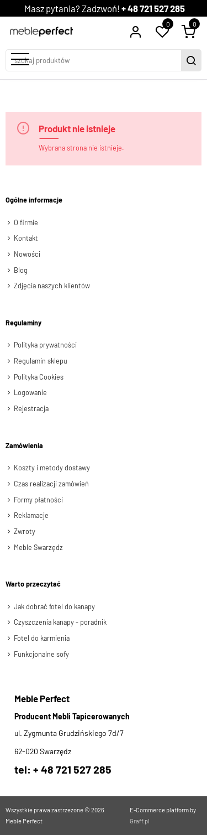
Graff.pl (140, 820)
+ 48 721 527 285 (153, 8)
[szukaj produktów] (95, 60)
